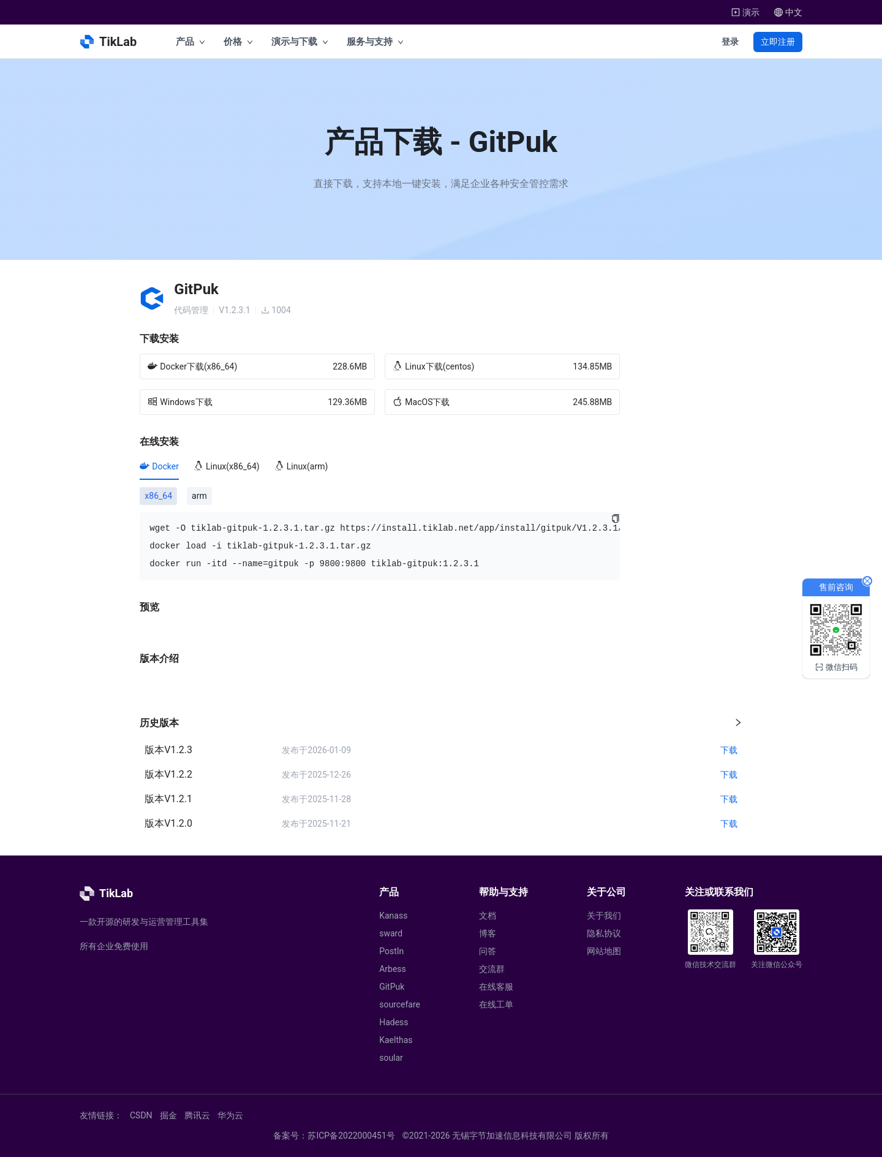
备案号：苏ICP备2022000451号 (333, 1135)
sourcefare (399, 1004)
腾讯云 (197, 1115)
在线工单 (496, 1004)
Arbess (392, 969)
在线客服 (496, 987)
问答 (487, 951)
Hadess (393, 1022)
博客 (487, 933)
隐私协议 (604, 933)
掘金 (168, 1115)
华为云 (230, 1115)
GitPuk (391, 987)
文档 (487, 915)
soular (391, 1058)
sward (390, 933)
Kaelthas (395, 1040)
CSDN (141, 1115)
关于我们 (604, 915)
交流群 (492, 969)
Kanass (393, 915)
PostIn (391, 951)
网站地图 (604, 951)
